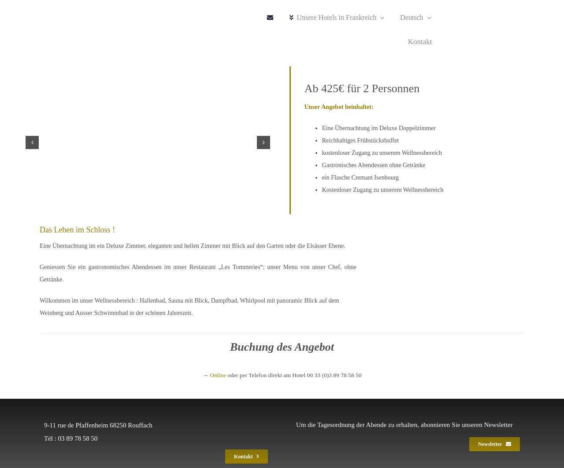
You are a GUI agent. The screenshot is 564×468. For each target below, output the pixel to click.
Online (218, 375)
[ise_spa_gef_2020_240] (69, 30)
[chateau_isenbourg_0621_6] (148, 142)
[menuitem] (412, 18)
